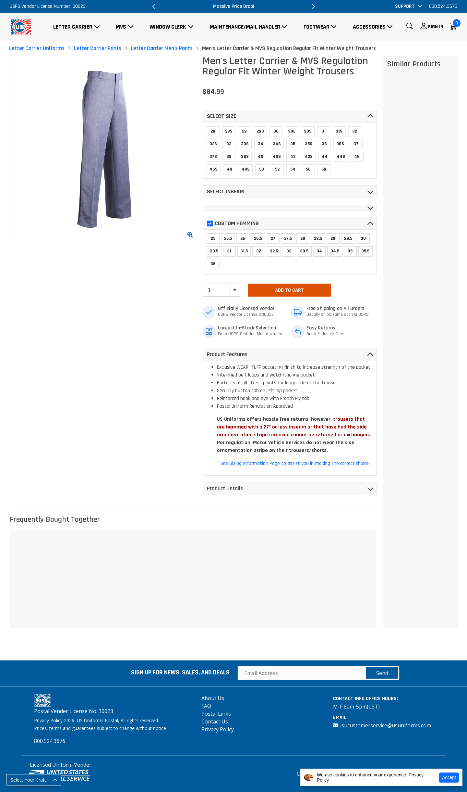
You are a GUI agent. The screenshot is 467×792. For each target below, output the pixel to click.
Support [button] (405, 6)
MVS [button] (121, 27)
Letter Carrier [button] (72, 27)
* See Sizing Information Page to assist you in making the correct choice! (293, 463)
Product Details (225, 488)
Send (382, 673)
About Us (212, 698)
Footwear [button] (316, 27)
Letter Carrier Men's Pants (162, 48)
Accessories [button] (369, 27)
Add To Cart (289, 290)
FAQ (206, 705)
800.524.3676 (443, 6)
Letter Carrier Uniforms (37, 48)
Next (313, 6)
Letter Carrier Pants (97, 48)
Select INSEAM (225, 191)
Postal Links (216, 713)
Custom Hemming (233, 223)
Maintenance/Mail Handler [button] (245, 27)
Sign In (435, 26)
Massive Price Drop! (233, 6)
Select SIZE (221, 116)
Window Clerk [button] (168, 27)
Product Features (227, 354)
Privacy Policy (217, 729)
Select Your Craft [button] (28, 780)
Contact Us (214, 721)
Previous (154, 6)
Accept (449, 777)
